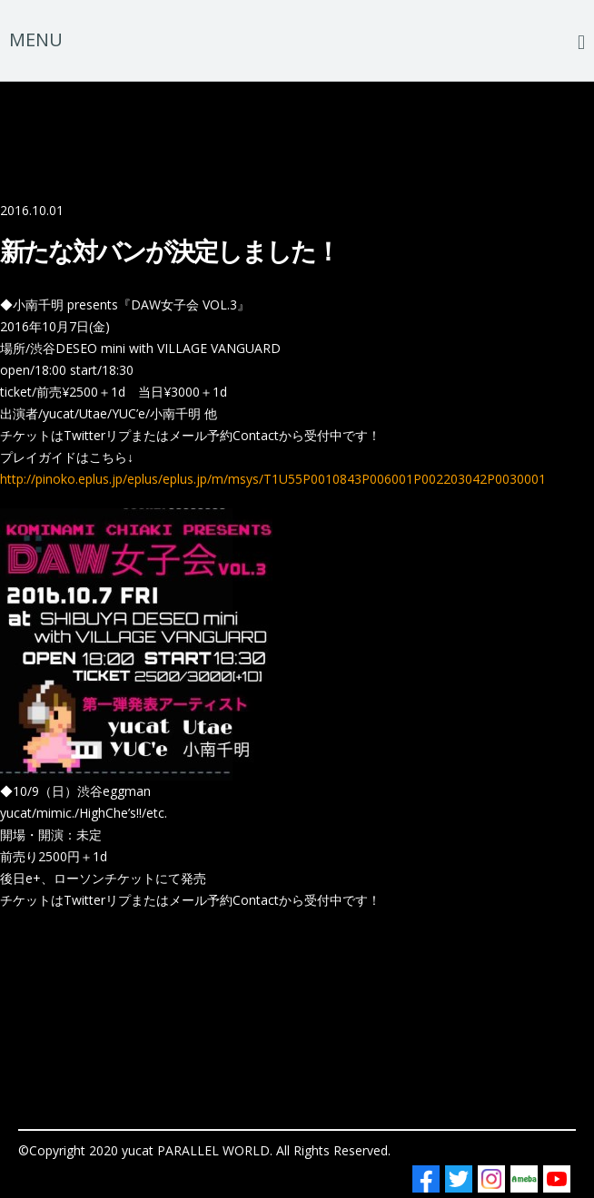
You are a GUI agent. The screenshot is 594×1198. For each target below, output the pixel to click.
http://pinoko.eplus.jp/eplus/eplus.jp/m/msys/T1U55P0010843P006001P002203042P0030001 (273, 478)
